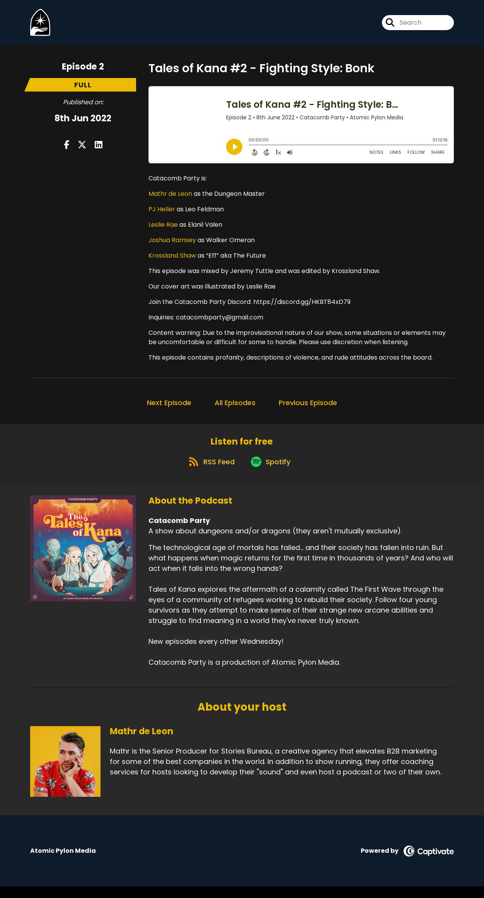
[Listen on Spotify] (271, 472)
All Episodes (235, 408)
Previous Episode (308, 408)
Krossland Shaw (172, 260)
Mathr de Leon (170, 198)
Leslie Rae (163, 229)
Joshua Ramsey (172, 245)
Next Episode (169, 408)
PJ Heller (161, 214)
